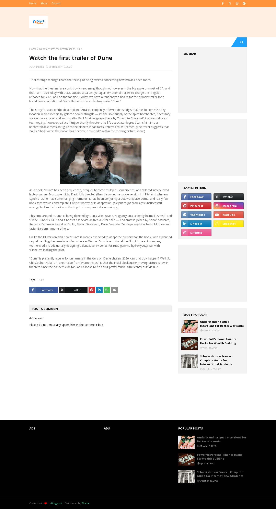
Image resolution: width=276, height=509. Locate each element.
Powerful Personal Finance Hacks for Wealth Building (218, 341)
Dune (42, 49)
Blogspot (56, 503)
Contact (56, 3)
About (44, 3)
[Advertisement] (212, 84)
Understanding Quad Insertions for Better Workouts (222, 324)
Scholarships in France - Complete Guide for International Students (216, 360)
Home (32, 3)
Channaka (38, 67)
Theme (86, 503)
